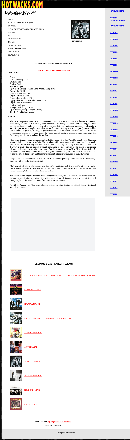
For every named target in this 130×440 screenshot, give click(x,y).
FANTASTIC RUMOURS (33, 333)
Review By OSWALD (43, 70)
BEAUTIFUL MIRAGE (32, 304)
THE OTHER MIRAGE (32, 361)
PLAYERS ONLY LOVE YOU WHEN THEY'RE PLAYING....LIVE (47, 318)
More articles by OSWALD (61, 70)
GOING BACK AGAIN (32, 390)
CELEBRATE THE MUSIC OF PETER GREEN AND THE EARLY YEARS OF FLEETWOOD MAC (60, 275)
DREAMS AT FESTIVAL (32, 290)
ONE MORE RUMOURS (33, 376)
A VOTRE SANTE (30, 347)
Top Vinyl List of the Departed (59, 422)
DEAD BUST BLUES (31, 404)
